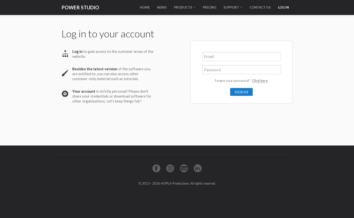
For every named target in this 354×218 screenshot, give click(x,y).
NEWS (162, 7)
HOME (145, 7)
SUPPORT (232, 7)
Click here (260, 81)
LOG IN (283, 7)
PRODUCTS (184, 7)
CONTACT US (260, 7)
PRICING (209, 7)
